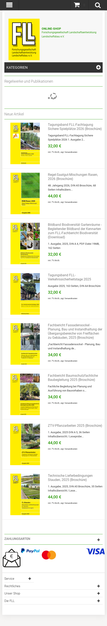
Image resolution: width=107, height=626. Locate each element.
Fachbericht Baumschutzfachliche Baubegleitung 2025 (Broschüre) (73, 378)
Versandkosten (70, 152)
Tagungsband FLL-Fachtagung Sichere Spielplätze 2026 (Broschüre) (75, 127)
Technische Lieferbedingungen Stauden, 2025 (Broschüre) (70, 478)
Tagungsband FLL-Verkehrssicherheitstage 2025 (69, 277)
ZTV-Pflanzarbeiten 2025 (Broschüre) (75, 426)
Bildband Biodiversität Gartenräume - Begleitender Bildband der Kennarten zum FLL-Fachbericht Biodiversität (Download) (75, 231)
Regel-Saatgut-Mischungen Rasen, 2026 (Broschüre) (73, 177)
